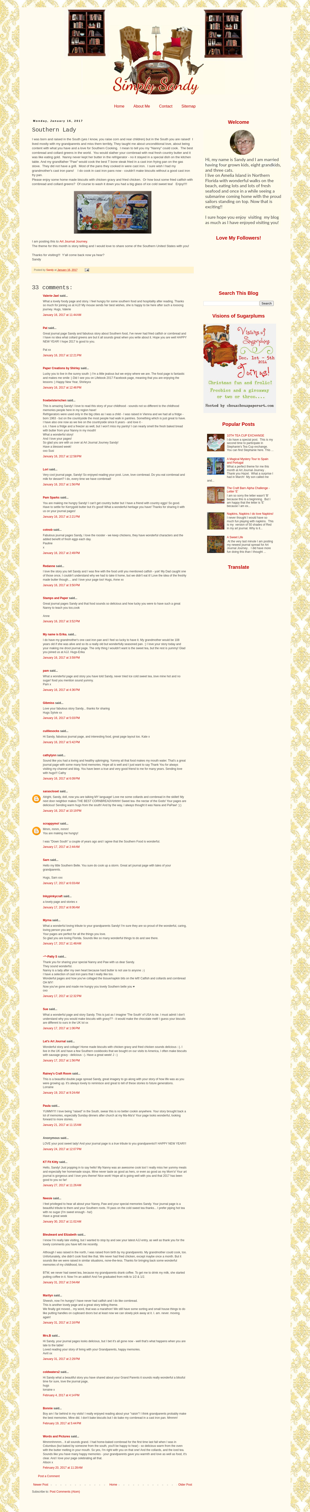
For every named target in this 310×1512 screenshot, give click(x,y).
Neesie (47, 1198)
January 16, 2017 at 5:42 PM (61, 742)
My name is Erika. (55, 634)
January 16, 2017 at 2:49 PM (61, 553)
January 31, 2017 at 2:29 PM (61, 1359)
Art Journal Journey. (74, 241)
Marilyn (48, 1295)
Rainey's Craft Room (57, 1073)
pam (46, 670)
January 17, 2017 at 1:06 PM (61, 1028)
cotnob (48, 529)
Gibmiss (48, 703)
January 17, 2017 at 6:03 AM (61, 883)
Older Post (185, 1484)
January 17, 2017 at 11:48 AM (62, 943)
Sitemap (188, 106)
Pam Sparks (51, 497)
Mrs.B (47, 1335)
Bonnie (48, 1408)
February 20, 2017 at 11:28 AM (63, 1467)
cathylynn (49, 755)
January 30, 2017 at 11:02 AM (62, 1221)
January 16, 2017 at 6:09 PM (61, 778)
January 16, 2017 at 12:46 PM (62, 387)
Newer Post (40, 1484)
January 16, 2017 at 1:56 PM (61, 484)
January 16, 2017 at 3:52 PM (61, 621)
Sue (45, 1009)
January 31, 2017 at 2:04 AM (61, 1282)
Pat (45, 328)
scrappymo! (51, 823)
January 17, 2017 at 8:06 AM (61, 907)
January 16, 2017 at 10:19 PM (62, 810)
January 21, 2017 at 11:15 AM (62, 1125)
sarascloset (51, 791)
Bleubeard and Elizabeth (60, 1234)
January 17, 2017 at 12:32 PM (62, 996)
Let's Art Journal (54, 1041)
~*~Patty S (50, 956)
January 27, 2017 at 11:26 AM (62, 1185)
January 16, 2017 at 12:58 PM (62, 456)
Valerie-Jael (51, 295)
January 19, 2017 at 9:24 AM (61, 1092)
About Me (141, 106)
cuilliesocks (51, 731)
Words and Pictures (56, 1436)
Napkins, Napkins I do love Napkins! (250, 513)
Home (119, 106)
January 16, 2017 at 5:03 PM (61, 718)
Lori (45, 469)
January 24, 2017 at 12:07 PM (62, 1149)
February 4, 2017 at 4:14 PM (61, 1395)
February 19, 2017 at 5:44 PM (62, 1423)
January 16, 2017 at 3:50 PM (61, 585)
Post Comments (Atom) (65, 1491)
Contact (165, 106)
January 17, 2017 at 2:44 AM (61, 847)
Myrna (47, 920)
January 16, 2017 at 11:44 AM (62, 315)
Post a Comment (49, 1476)
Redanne (49, 566)
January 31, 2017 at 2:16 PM (61, 1322)
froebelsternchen (54, 400)
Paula (47, 1105)
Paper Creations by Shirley (61, 368)
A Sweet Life (235, 537)
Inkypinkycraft (52, 896)
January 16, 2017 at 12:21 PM (62, 355)
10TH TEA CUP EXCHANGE (245, 435)
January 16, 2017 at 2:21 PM (61, 516)
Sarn (46, 860)
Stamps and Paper (55, 598)
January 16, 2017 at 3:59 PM (61, 657)
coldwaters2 (51, 1372)
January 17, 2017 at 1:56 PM (61, 1060)
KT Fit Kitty (50, 1162)
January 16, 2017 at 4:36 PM (61, 690)
